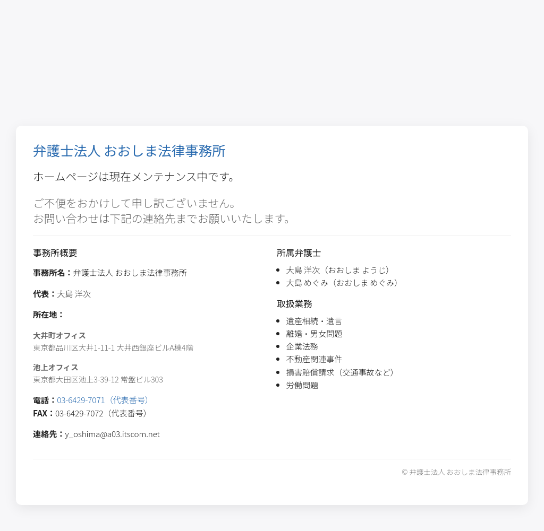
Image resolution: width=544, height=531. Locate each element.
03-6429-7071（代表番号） (105, 399)
